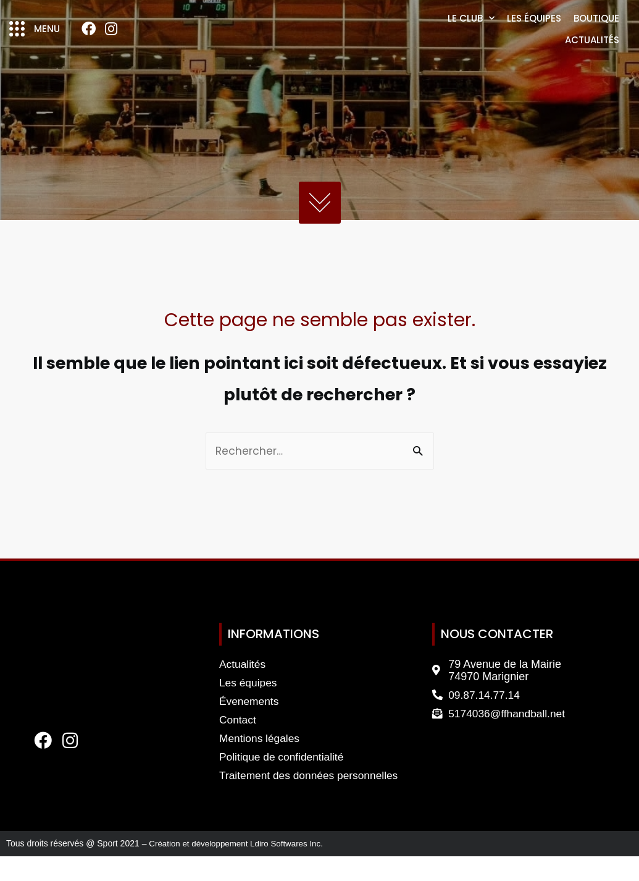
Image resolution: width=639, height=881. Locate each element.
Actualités (592, 52)
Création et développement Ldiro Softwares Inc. (240, 869)
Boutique (596, 30)
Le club (471, 30)
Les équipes (534, 30)
